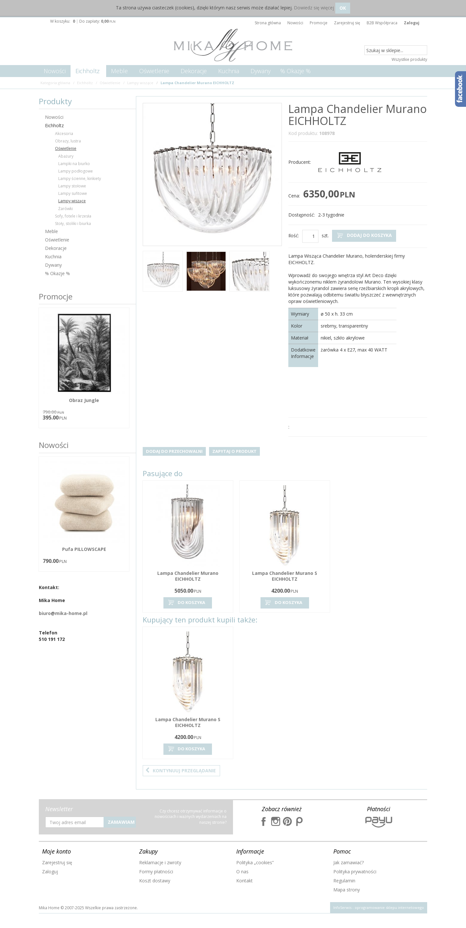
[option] (163, 272)
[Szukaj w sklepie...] (396, 50)
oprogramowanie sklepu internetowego (389, 907)
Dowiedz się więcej (314, 8)
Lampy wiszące (72, 201)
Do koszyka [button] (186, 602)
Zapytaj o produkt (234, 451)
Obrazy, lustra (68, 141)
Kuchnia (228, 71)
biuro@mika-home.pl (63, 613)
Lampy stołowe (72, 186)
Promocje (55, 296)
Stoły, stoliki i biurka (73, 223)
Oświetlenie (154, 71)
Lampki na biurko (74, 163)
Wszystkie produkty (409, 59)
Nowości (55, 71)
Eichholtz (87, 71)
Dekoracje (194, 71)
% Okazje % (295, 71)
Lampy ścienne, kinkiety (79, 178)
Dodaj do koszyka (364, 235)
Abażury (65, 156)
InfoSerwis (342, 907)
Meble (119, 71)
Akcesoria (64, 133)
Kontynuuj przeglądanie (180, 770)
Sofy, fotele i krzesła (73, 216)
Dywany (260, 71)
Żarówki (65, 208)
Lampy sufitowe (72, 193)
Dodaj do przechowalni (174, 451)
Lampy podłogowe (75, 171)
